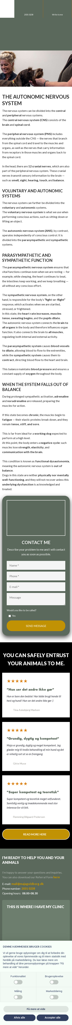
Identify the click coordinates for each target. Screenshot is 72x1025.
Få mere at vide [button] (36, 1009)
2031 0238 (28, 888)
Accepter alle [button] (52, 1017)
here (56, 877)
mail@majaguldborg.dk (27, 883)
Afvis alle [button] (19, 1017)
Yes (14, 615)
